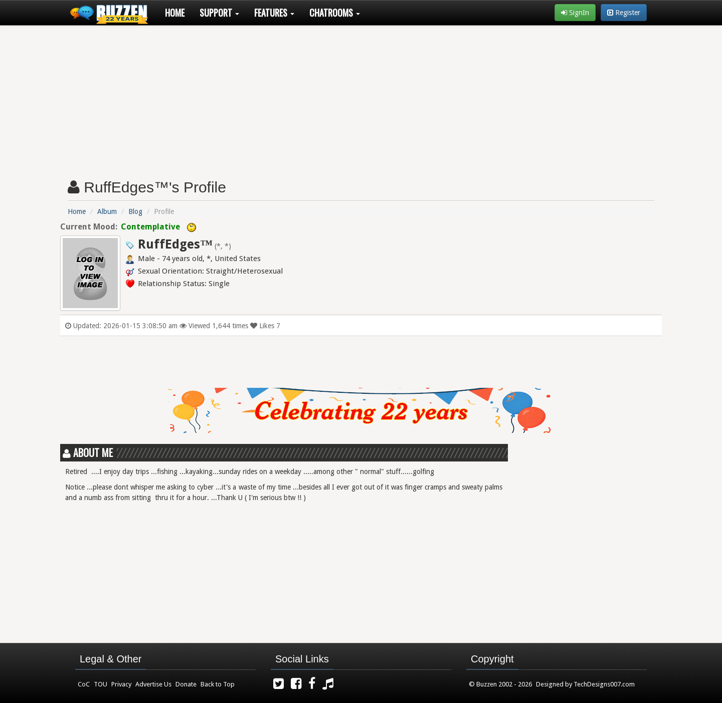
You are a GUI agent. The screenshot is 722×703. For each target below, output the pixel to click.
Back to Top (218, 684)
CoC (84, 684)
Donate (186, 684)
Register (623, 13)
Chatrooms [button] (334, 12)
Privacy (121, 684)
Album (107, 211)
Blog (135, 211)
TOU (100, 684)
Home (175, 12)
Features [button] (274, 12)
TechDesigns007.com (604, 684)
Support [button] (219, 12)
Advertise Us (153, 684)
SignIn (575, 13)
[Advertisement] (361, 98)
